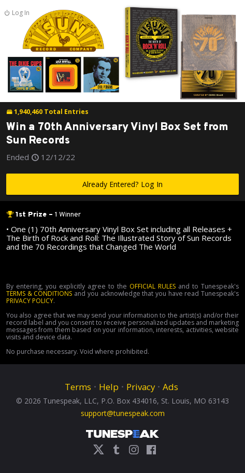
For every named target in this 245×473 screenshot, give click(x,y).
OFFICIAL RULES (152, 286)
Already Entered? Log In (122, 184)
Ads (170, 387)
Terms (78, 387)
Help (109, 387)
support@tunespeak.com (123, 412)
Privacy (140, 387)
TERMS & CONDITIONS (39, 293)
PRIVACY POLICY (29, 300)
